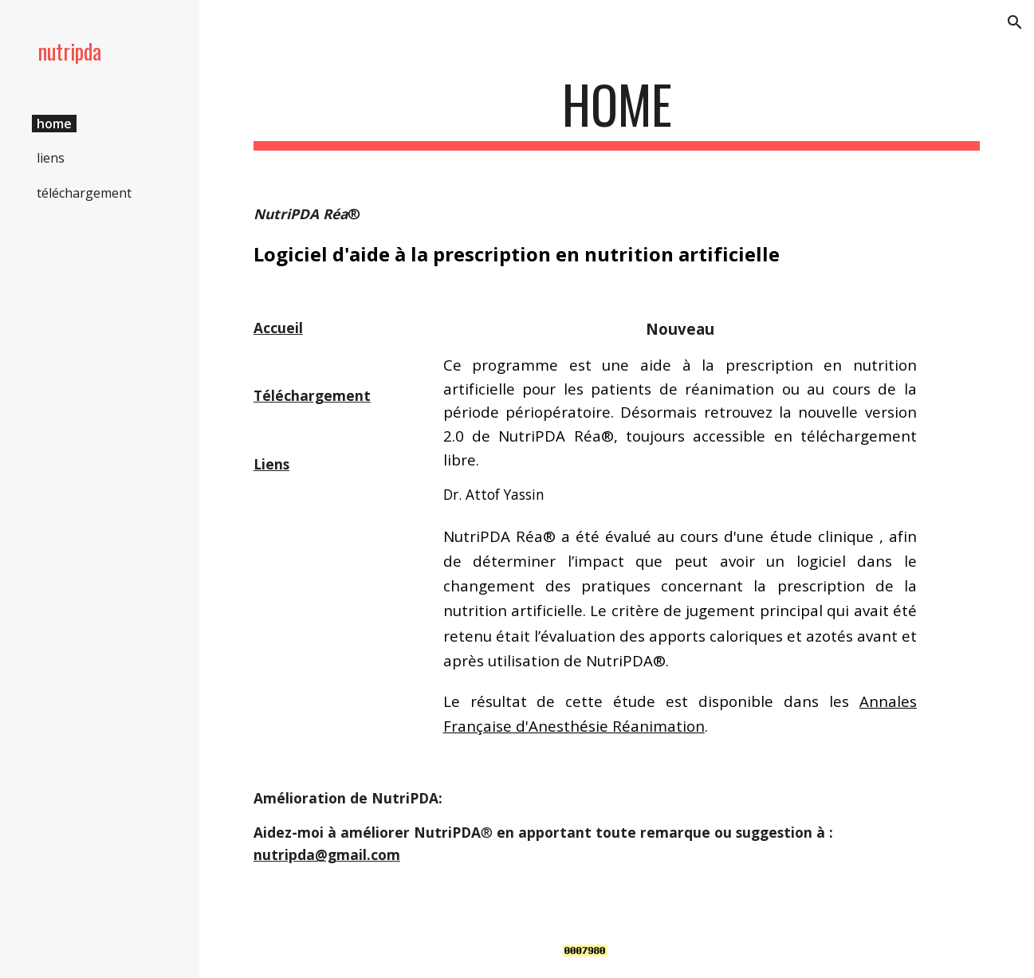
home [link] (54, 123)
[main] (616, 112)
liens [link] (51, 158)
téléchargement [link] (84, 193)
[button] (1015, 22)
